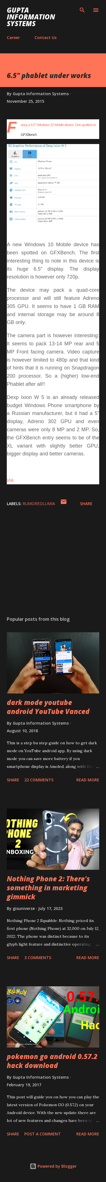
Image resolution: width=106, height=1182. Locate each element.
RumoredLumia (39, 503)
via (10, 480)
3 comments (37, 957)
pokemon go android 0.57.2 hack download (52, 1061)
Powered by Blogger (53, 1166)
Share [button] (86, 503)
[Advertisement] (53, 563)
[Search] (82, 10)
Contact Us (45, 37)
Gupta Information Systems (31, 16)
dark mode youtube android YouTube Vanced (48, 707)
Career (13, 37)
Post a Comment (42, 1134)
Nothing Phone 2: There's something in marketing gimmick (48, 887)
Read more (87, 779)
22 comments (38, 779)
